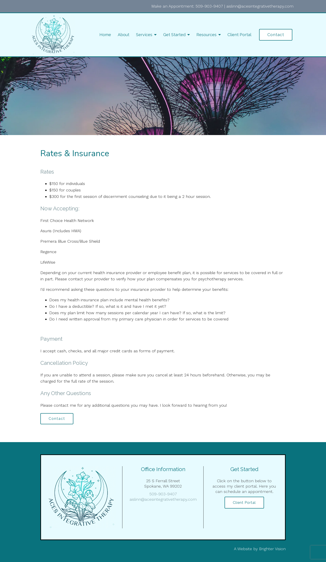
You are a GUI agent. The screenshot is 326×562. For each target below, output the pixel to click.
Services (144, 34)
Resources (206, 34)
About (123, 34)
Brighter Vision (272, 548)
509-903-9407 (209, 6)
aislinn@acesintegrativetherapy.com (259, 6)
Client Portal (239, 34)
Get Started (174, 34)
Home (105, 34)
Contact (275, 34)
